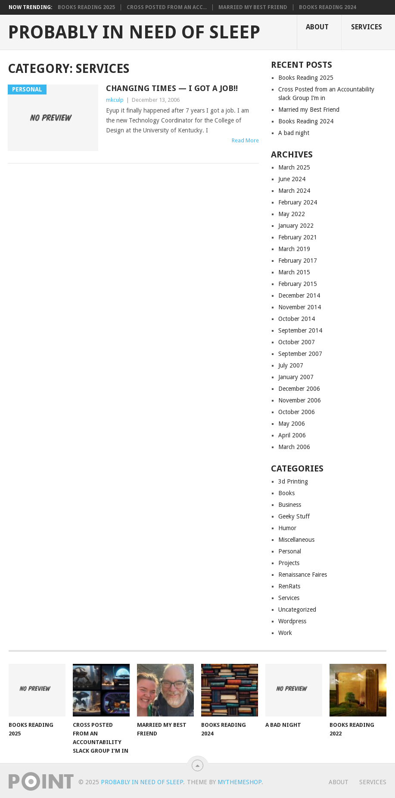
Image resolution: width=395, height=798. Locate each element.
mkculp (115, 100)
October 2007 (296, 342)
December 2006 (299, 388)
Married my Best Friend (252, 7)
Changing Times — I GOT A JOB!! (172, 88)
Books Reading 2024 (327, 7)
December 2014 (299, 295)
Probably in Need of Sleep (134, 32)
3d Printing (293, 481)
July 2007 (290, 365)
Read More (245, 140)
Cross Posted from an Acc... (167, 7)
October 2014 (296, 318)
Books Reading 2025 (86, 7)
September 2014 (300, 330)
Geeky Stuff (294, 516)
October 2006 (296, 411)
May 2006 (291, 423)
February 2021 (297, 237)
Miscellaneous (296, 539)
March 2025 (294, 167)
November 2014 (299, 307)
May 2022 (291, 213)
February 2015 (297, 283)
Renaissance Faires (302, 574)
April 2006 (292, 435)
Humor (287, 528)
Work (285, 632)
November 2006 (299, 400)
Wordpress (292, 621)
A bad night (293, 132)
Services (366, 27)
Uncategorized (297, 609)
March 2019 (294, 248)
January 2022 (296, 225)
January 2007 (296, 377)
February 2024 (297, 202)
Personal (289, 551)
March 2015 (294, 272)
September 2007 (300, 353)
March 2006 (294, 446)
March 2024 (294, 190)
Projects (288, 562)
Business (289, 504)
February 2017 (297, 260)
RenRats (289, 586)
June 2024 (291, 179)
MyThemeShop (239, 782)
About (317, 27)
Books (286, 493)
